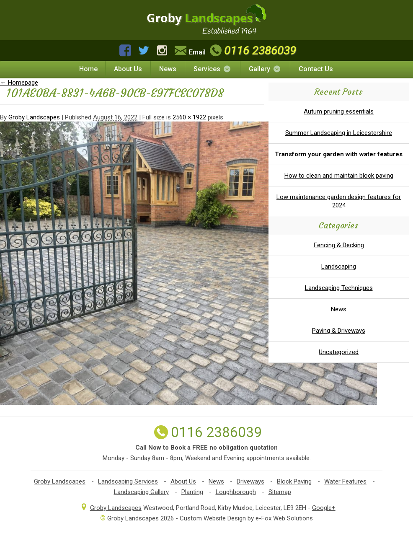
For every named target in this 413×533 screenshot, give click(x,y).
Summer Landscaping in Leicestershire (338, 133)
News (167, 69)
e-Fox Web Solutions (284, 518)
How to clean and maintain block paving (338, 175)
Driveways (250, 481)
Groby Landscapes (34, 117)
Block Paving (294, 481)
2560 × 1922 (189, 117)
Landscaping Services (128, 481)
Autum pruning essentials (339, 111)
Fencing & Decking (339, 245)
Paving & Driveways (338, 330)
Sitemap (279, 492)
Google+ (324, 508)
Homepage (19, 82)
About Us (128, 69)
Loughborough (236, 492)
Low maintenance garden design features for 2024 (338, 201)
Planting (192, 492)
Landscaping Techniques (339, 288)
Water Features (345, 481)
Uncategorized (339, 352)
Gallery (265, 69)
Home (88, 69)
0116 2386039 (252, 50)
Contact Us (316, 69)
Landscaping (338, 266)
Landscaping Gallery (141, 492)
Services (213, 69)
